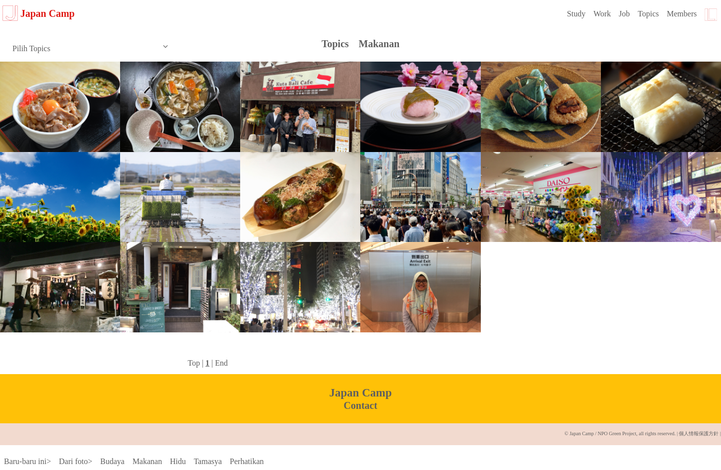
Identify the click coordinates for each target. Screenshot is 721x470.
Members (682, 13)
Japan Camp (38, 13)
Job (624, 13)
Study (576, 13)
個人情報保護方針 (699, 433)
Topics (648, 13)
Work (602, 13)
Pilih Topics (90, 48)
